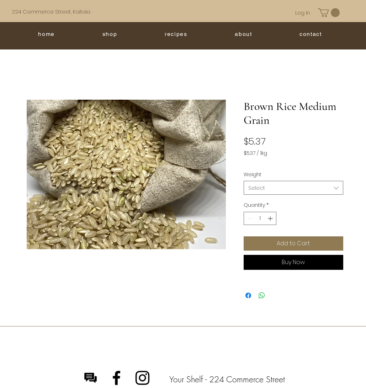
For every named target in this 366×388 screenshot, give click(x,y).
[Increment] (270, 218)
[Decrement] (249, 218)
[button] (329, 12)
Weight (252, 174)
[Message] (90, 377)
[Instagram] (142, 377)
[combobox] (293, 188)
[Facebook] (116, 377)
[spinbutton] (260, 218)
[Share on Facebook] (248, 295)
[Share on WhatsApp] (262, 295)
